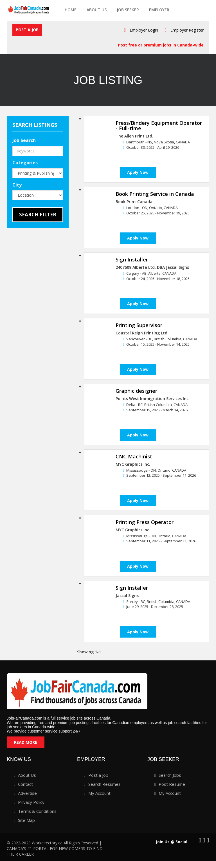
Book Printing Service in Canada (155, 194)
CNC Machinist (134, 456)
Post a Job (27, 29)
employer (159, 9)
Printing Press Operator (145, 522)
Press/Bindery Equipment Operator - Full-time (159, 125)
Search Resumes (104, 784)
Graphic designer (136, 390)
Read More (25, 742)
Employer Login (144, 30)
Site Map (26, 820)
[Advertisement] (42, 332)
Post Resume (172, 784)
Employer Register (187, 30)
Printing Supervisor (139, 325)
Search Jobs (170, 775)
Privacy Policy (31, 802)
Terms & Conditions (37, 811)
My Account (99, 793)
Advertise (27, 793)
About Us (97, 9)
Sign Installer (132, 259)
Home (70, 9)
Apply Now (137, 172)
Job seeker (128, 9)
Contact (25, 784)
